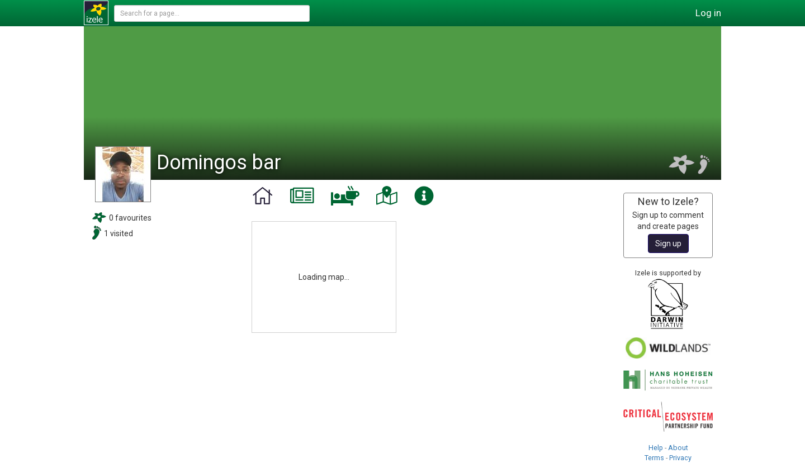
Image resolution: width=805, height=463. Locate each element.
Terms (654, 458)
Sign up (668, 243)
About (678, 447)
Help (655, 447)
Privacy (680, 458)
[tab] (262, 196)
